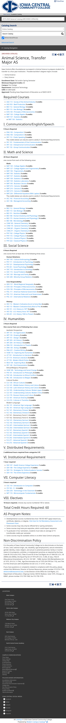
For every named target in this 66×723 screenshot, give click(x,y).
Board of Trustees (7, 671)
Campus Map (5, 661)
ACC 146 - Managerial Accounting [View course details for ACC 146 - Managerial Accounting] (18, 201)
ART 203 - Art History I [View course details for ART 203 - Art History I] (14, 340)
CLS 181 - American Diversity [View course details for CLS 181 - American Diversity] (16, 398)
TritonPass (60, 1)
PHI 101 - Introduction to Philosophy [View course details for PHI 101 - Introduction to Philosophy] (19, 373)
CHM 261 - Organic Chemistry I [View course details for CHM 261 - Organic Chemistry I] (17, 228)
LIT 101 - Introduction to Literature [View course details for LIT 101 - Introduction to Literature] (19, 355)
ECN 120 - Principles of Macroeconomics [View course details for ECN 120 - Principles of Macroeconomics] (20, 287)
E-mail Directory (6, 662)
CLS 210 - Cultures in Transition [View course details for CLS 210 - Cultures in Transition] (17, 400)
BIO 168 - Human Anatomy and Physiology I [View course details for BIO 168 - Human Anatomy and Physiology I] (22, 216)
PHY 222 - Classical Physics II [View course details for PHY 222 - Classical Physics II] (16, 241)
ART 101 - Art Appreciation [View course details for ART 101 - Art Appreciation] (15, 333)
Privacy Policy (6, 689)
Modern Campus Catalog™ (36, 722)
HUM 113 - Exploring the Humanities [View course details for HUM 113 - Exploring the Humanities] (19, 353)
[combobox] (33, 19)
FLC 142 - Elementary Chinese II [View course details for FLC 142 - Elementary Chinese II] (17, 413)
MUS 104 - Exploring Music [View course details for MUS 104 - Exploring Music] (16, 363)
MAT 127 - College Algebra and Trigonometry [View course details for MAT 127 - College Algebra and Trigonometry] (22, 168)
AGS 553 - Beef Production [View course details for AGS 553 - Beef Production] (15, 104)
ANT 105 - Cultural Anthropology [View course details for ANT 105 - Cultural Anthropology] (18, 259)
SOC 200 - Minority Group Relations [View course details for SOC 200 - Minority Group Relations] (19, 277)
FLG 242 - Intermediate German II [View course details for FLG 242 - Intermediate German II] (18, 428)
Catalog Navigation (10, 48)
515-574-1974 (8, 651)
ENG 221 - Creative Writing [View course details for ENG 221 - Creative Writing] (16, 350)
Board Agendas (6, 667)
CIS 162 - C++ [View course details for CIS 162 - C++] (11, 488)
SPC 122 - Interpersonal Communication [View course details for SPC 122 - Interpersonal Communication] (20, 145)
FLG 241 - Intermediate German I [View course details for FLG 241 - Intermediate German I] (18, 425)
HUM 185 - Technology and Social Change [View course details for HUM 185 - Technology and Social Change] (21, 370)
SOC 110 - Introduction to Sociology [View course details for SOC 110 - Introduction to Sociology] (19, 269)
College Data (5, 685)
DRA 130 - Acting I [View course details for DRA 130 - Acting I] (12, 348)
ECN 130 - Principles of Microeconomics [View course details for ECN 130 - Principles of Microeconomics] (20, 112)
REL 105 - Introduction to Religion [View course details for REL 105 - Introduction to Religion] (18, 378)
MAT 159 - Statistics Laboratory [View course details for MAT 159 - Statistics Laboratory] (17, 181)
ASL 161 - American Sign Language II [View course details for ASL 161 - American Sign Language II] (19, 408)
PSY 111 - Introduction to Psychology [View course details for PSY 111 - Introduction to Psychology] (19, 262)
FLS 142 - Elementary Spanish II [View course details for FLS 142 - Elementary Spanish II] (17, 433)
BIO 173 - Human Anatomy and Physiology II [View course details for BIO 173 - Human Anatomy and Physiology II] (22, 218)
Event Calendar (6, 659)
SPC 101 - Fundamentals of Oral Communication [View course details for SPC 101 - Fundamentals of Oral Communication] (23, 142)
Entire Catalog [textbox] (7, 29)
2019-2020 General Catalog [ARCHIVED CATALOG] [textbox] (20, 19)
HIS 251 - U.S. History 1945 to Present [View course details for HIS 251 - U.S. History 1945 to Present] (20, 314)
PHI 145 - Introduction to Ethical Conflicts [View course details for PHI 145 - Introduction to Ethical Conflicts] (21, 375)
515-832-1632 (8, 627)
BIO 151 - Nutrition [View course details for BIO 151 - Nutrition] (13, 213)
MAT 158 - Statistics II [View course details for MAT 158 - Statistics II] (14, 178)
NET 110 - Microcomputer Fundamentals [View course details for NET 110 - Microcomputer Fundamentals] (21, 493)
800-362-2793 (8, 603)
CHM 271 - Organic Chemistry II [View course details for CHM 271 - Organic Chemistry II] (17, 231)
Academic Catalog (16, 14)
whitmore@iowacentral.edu (14, 572)
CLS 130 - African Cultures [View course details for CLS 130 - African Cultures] (15, 383)
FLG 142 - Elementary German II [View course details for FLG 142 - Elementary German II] (18, 423)
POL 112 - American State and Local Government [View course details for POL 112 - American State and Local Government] (24, 294)
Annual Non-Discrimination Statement (12, 683)
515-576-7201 (8, 605)
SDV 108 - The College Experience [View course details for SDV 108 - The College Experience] (18, 468)
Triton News (5, 657)
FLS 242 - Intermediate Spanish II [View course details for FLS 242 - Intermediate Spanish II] (18, 438)
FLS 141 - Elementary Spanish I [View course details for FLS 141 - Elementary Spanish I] (17, 430)
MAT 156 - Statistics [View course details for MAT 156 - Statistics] (15, 119)
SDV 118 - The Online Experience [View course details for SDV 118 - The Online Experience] (18, 473)
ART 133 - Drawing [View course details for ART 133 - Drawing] (13, 335)
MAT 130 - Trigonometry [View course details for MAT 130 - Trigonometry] (15, 171)
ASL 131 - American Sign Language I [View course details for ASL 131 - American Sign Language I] (19, 405)
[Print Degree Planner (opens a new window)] (53, 54)
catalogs (19, 719)
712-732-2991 (8, 616)
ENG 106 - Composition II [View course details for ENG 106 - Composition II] (15, 135)
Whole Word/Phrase (11, 38)
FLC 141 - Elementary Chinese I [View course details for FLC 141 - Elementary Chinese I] (17, 410)
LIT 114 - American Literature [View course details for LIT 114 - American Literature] (16, 358)
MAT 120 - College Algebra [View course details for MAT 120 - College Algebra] (15, 114)
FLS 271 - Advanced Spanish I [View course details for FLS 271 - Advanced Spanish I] (16, 440)
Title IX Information (7, 692)
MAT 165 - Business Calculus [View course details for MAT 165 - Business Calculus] (16, 183)
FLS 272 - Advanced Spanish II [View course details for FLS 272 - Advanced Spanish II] (17, 443)
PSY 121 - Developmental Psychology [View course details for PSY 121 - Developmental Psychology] (19, 264)
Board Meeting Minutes (8, 669)
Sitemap (4, 674)
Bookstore (5, 673)
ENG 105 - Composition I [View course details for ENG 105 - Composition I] (15, 132)
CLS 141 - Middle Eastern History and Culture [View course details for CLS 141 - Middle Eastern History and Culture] (22, 385)
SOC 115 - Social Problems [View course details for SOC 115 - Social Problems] (15, 272)
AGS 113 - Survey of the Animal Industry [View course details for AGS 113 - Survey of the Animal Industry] (20, 102)
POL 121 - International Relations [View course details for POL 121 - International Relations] (18, 297)
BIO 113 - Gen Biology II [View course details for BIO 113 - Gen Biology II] (15, 109)
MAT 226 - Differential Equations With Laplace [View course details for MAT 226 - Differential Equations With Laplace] (22, 193)
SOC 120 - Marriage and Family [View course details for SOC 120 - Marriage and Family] (17, 274)
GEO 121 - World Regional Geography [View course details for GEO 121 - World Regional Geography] (20, 284)
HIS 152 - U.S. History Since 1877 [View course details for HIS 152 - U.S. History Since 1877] (18, 312)
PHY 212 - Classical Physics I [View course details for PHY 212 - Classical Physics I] (16, 238)
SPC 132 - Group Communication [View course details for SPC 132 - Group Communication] (18, 147)
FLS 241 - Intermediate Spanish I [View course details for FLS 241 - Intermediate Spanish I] (18, 435)
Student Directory (7, 666)
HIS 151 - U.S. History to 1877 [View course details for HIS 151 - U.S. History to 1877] (17, 309)
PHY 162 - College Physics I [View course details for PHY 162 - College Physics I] (16, 233)
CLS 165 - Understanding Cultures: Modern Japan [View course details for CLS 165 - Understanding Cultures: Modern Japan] (24, 390)
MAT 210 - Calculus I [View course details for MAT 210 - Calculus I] (13, 186)
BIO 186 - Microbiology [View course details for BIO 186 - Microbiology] (14, 221)
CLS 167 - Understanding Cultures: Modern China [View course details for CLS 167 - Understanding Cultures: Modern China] (24, 393)
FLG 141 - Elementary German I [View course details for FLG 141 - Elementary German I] (17, 420)
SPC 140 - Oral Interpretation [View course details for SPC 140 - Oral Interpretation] (16, 365)
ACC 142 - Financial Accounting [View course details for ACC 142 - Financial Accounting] (17, 198)
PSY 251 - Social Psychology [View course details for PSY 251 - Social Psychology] (16, 267)
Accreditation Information (9, 680)
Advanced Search (8, 42)
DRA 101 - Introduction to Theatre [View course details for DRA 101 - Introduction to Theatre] (18, 345)
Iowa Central (6, 14)
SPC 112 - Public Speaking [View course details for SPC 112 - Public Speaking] (15, 137)
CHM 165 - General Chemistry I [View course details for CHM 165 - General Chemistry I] (17, 223)
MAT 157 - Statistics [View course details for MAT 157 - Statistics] (13, 117)
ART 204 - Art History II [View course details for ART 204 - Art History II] (14, 343)
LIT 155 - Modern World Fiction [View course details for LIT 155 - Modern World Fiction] (17, 360)
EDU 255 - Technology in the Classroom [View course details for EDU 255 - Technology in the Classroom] (20, 491)
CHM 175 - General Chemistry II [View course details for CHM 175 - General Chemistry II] (17, 226)
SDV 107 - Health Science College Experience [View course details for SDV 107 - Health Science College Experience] (22, 465)
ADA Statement (6, 682)
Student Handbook (7, 690)
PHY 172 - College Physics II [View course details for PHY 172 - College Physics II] (16, 236)
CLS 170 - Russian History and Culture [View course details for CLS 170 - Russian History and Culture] (20, 395)
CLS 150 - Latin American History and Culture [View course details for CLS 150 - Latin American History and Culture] (22, 388)
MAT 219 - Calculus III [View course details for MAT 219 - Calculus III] (14, 191)
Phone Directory (6, 664)
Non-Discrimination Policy (9, 687)
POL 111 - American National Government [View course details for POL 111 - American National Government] (21, 292)
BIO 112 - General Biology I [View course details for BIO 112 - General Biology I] (16, 107)
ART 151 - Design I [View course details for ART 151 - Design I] (13, 338)
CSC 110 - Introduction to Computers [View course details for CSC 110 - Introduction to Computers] (19, 486)
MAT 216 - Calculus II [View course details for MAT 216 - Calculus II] (13, 188)
